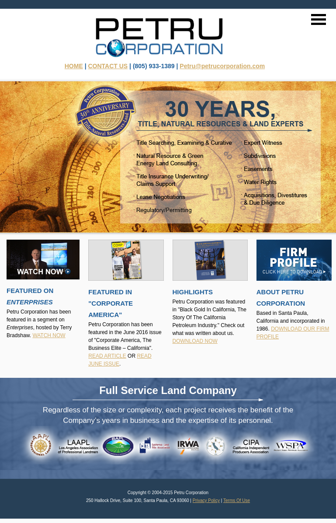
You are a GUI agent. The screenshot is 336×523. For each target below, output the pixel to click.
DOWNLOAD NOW (195, 341)
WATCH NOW (48, 335)
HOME (74, 66)
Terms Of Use (236, 500)
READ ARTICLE (107, 356)
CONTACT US (108, 66)
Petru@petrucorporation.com (222, 66)
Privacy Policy (206, 500)
